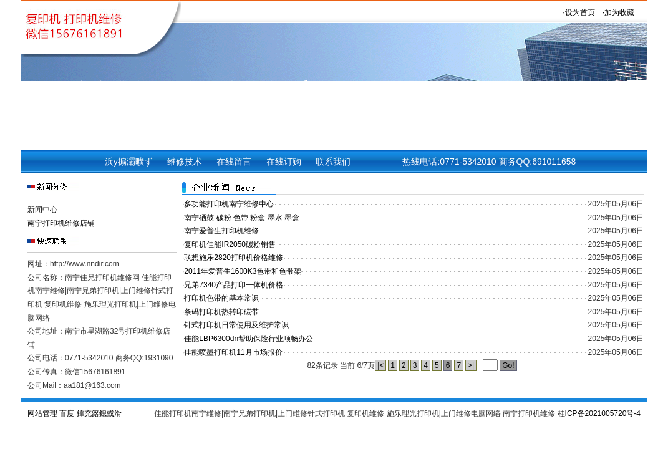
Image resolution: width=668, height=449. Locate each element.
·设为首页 (578, 12)
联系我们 (333, 162)
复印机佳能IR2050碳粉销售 (230, 244)
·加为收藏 (618, 12)
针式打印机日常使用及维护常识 (236, 325)
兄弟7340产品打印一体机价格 (233, 285)
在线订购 (283, 162)
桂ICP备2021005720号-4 (599, 413)
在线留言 (233, 162)
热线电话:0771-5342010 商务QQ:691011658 (489, 162)
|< (380, 365)
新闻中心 (42, 209)
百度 (66, 413)
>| (471, 365)
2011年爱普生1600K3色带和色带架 (242, 271)
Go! (508, 365)
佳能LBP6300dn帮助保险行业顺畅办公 (248, 338)
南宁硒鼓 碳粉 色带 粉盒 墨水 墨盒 (241, 217)
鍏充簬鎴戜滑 (99, 413)
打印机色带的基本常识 (221, 298)
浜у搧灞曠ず (129, 162)
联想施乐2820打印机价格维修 (233, 257)
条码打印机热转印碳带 (221, 311)
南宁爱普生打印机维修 (221, 230)
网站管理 (42, 413)
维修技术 (184, 162)
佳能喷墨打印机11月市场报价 (233, 352)
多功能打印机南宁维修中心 (229, 204)
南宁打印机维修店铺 (61, 223)
